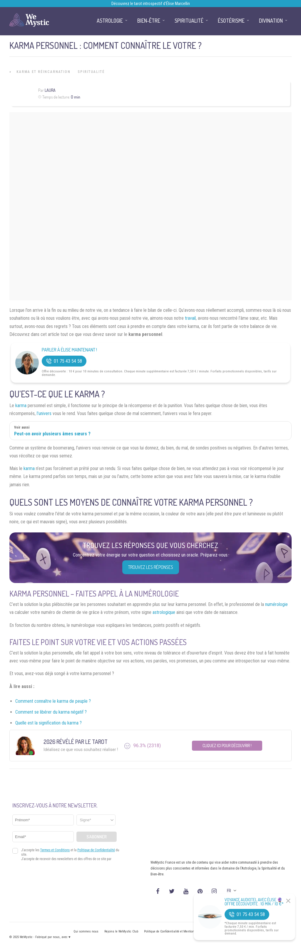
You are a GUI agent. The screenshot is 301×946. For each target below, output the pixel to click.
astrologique (164, 612)
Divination (271, 20)
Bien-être (148, 20)
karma (20, 405)
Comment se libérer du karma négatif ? (51, 712)
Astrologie (110, 20)
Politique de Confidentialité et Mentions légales (175, 931)
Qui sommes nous (85, 931)
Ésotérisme (231, 20)
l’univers (44, 413)
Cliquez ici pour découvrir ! (227, 745)
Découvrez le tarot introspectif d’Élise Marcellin (150, 3)
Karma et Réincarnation (43, 72)
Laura (50, 90)
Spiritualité (91, 72)
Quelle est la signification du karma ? (48, 723)
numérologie (276, 604)
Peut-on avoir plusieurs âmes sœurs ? (52, 434)
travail (190, 318)
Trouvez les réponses (150, 567)
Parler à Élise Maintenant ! (69, 350)
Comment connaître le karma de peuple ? (53, 701)
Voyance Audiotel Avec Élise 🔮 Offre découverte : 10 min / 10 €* (254, 902)
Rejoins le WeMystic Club (121, 931)
